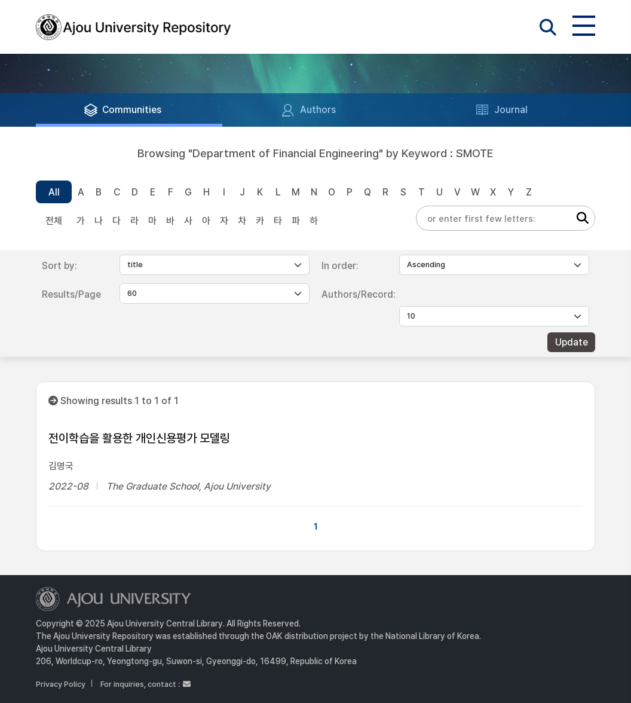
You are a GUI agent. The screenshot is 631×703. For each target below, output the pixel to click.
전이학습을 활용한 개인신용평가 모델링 (139, 438)
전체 (53, 221)
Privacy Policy (60, 684)
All (54, 192)
